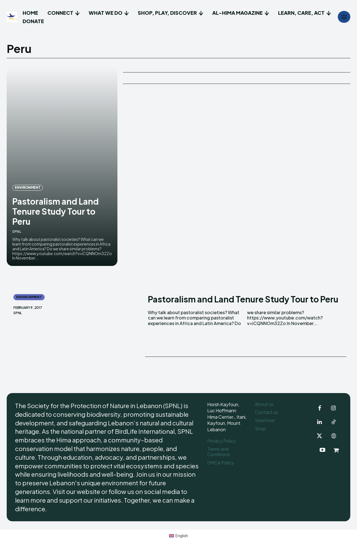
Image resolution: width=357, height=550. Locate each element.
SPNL (16, 231)
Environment (27, 187)
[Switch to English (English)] (178, 535)
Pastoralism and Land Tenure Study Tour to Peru (55, 211)
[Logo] (13, 17)
